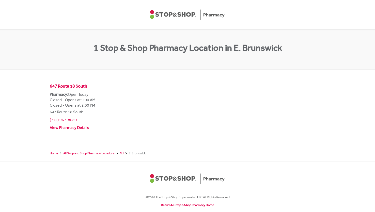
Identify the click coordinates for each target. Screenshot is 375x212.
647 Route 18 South (68, 87)
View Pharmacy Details (69, 128)
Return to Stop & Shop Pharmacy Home (187, 205)
